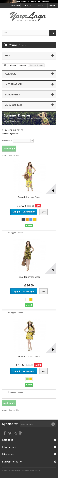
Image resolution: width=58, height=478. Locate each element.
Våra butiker (13, 104)
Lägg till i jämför (16, 233)
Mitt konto (8, 454)
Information (13, 84)
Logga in (52, 5)
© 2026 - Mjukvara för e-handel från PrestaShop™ (21, 471)
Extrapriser (12, 94)
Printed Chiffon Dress (29, 356)
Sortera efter (7, 140)
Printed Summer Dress (29, 197)
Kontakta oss (15, 5)
